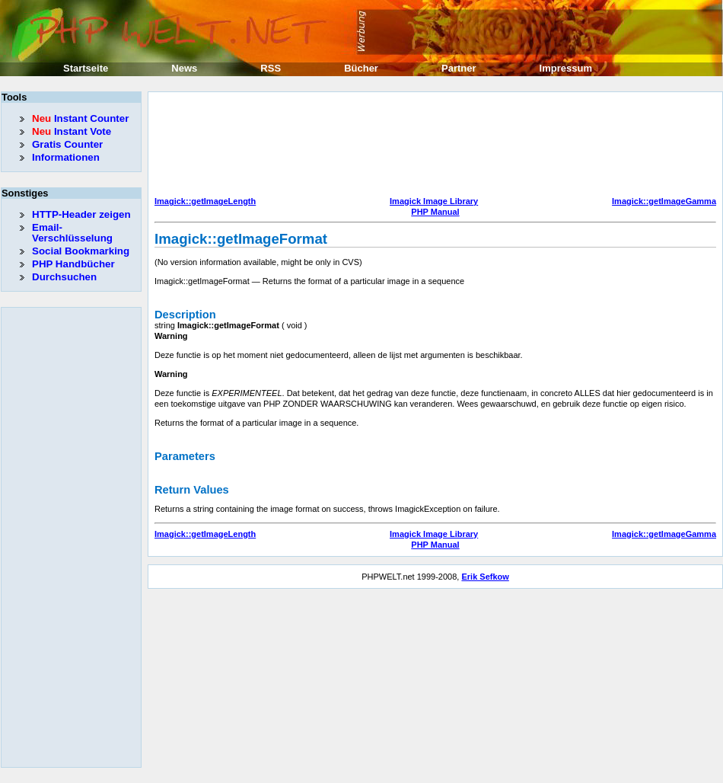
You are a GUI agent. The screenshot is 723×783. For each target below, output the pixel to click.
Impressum (566, 68)
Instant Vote (71, 131)
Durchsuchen (64, 277)
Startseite (85, 68)
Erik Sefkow (484, 576)
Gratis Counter (67, 144)
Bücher (361, 68)
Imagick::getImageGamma (664, 201)
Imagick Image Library (434, 201)
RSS (270, 68)
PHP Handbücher (73, 264)
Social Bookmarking (80, 251)
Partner (458, 68)
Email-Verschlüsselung (72, 233)
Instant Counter (80, 118)
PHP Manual (435, 211)
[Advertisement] (219, 145)
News (184, 68)
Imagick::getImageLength (205, 201)
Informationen (66, 157)
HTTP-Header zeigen (81, 214)
